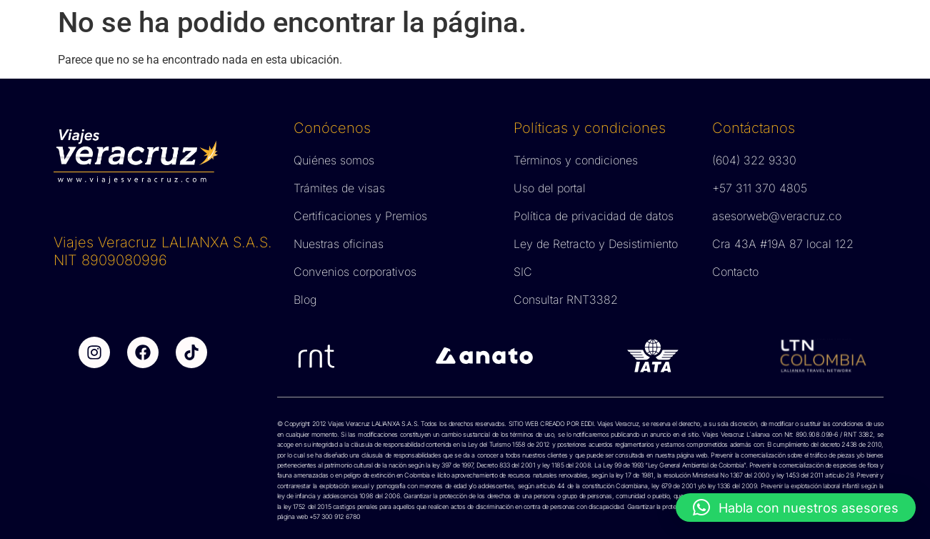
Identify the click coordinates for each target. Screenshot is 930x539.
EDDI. (587, 423)
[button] (796, 507)
